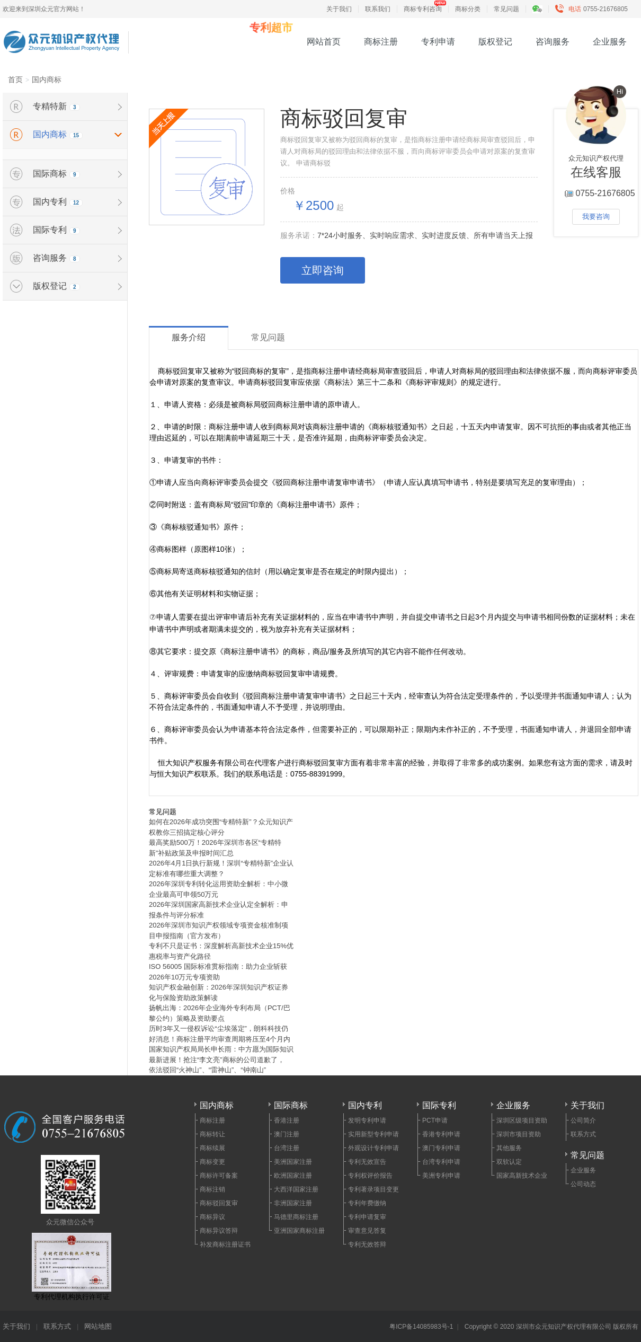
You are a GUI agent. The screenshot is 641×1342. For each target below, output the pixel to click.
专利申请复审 (367, 1217)
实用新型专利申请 (373, 1134)
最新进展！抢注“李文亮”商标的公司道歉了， (216, 1060)
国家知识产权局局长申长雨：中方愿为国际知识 (221, 1049)
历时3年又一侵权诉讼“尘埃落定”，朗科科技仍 (218, 1028)
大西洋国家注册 (296, 1189)
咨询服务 (552, 41)
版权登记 (495, 41)
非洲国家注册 (293, 1203)
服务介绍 (189, 337)
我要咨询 (596, 216)
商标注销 (212, 1189)
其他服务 (509, 1148)
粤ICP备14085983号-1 (421, 1326)
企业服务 (610, 41)
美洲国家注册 (293, 1162)
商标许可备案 (219, 1175)
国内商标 (46, 79)
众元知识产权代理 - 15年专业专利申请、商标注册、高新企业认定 (61, 35)
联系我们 (377, 9)
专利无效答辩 (367, 1244)
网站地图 (98, 1326)
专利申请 (438, 41)
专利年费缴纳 (367, 1203)
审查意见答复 (367, 1230)
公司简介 (583, 1120)
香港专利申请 (441, 1134)
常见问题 (506, 9)
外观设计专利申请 (373, 1148)
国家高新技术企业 (521, 1175)
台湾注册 (286, 1148)
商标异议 (212, 1217)
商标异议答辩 (219, 1230)
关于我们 (339, 9)
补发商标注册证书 (225, 1244)
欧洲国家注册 (293, 1175)
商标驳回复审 (219, 1203)
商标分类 (467, 9)
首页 (15, 79)
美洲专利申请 (441, 1175)
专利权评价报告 (370, 1175)
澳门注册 (286, 1134)
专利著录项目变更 (373, 1189)
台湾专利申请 (441, 1162)
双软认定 (509, 1162)
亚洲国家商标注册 (299, 1230)
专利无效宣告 (367, 1162)
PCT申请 (435, 1120)
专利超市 (271, 27)
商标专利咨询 (423, 9)
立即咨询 (322, 270)
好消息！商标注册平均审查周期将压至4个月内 (219, 1039)
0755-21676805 (594, 9)
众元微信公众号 (70, 1190)
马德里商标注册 (296, 1217)
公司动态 (583, 1184)
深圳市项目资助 (518, 1134)
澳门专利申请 (441, 1148)
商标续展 (212, 1148)
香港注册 (286, 1120)
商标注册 (381, 41)
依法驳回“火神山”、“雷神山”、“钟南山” (207, 1070)
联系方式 (583, 1134)
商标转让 (212, 1134)
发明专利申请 (367, 1120)
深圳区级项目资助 (521, 1120)
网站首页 (324, 41)
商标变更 (212, 1162)
